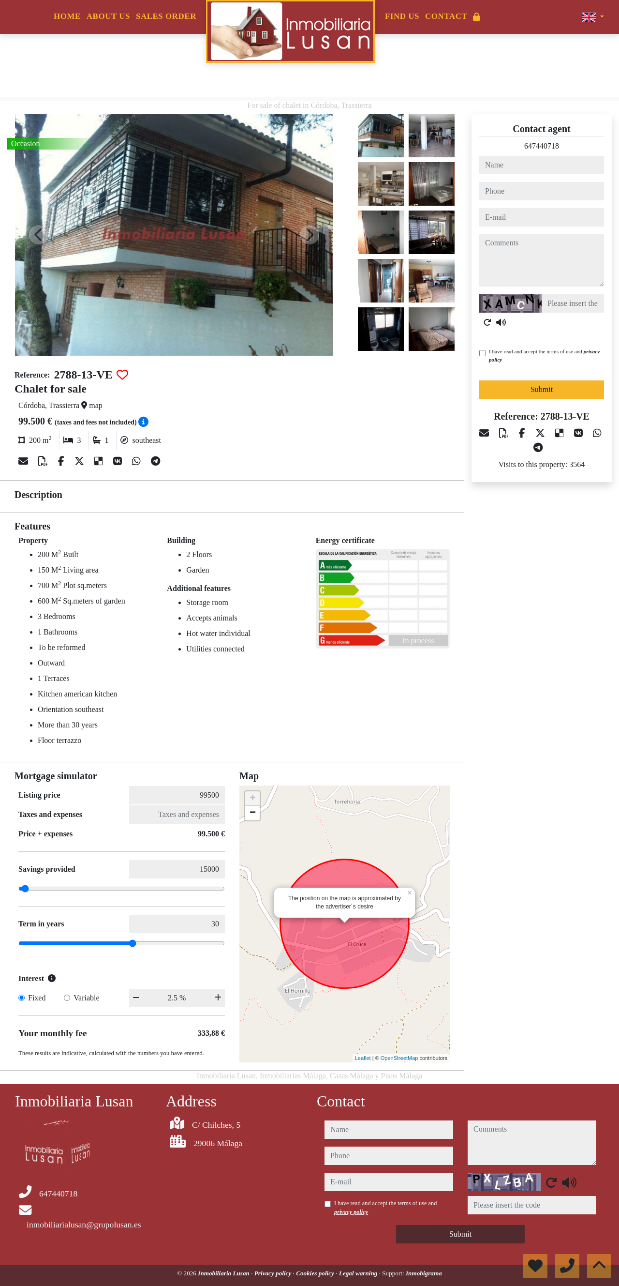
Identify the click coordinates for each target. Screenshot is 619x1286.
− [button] (253, 813)
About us (108, 16)
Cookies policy (316, 1273)
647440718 (541, 146)
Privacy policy (273, 1273)
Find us (402, 16)
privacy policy (351, 1212)
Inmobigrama (424, 1273)
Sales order (166, 16)
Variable (86, 998)
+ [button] (253, 798)
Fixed (36, 998)
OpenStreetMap (399, 1058)
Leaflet (363, 1058)
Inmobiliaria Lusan (224, 1273)
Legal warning (359, 1273)
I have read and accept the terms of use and (544, 355)
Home (67, 16)
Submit (542, 389)
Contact (446, 16)
